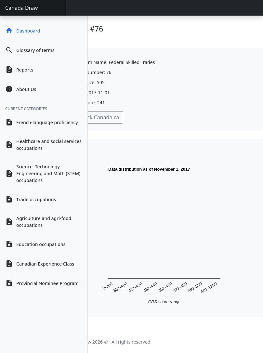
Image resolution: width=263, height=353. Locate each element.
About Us (20, 89)
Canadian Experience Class (39, 264)
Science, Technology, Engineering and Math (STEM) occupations (42, 173)
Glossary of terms (30, 50)
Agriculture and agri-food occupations (38, 221)
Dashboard (22, 30)
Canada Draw (21, 7)
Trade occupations (30, 199)
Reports (19, 69)
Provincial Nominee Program (42, 283)
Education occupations (35, 244)
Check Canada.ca (98, 117)
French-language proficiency (41, 122)
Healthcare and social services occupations (43, 144)
